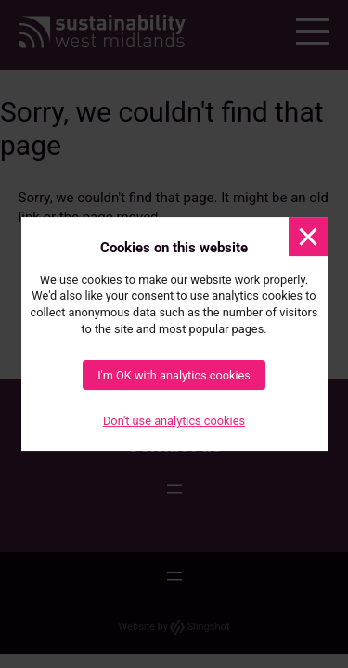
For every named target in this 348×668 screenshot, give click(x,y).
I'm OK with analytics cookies (174, 375)
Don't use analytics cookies (174, 422)
